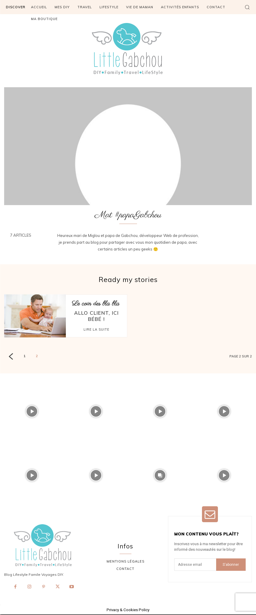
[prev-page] (10, 357)
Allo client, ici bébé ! (96, 312)
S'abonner (231, 565)
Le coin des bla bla (95, 304)
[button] (247, 7)
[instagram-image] (32, 412)
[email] (195, 565)
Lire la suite (96, 322)
